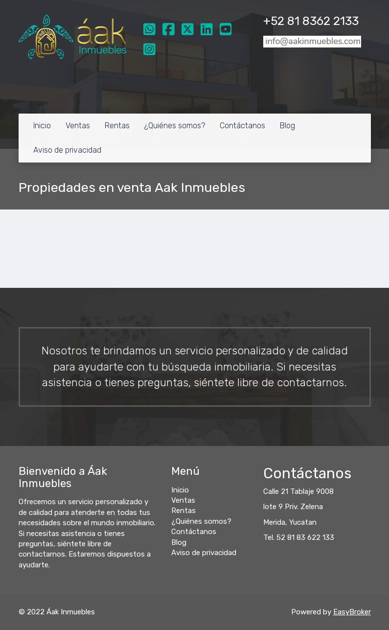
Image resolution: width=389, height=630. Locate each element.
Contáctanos (242, 125)
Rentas (117, 125)
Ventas (78, 125)
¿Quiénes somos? (174, 125)
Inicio (42, 125)
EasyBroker (352, 611)
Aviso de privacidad (67, 150)
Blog (287, 125)
